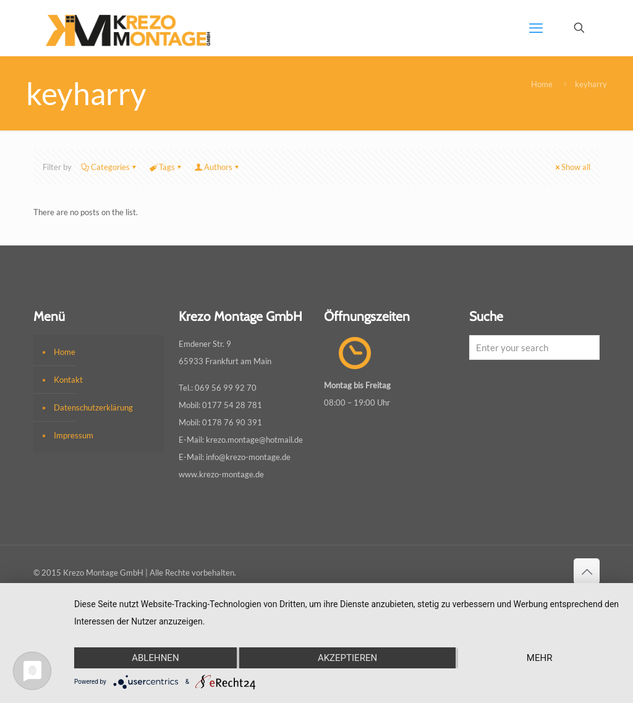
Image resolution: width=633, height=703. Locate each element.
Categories (109, 167)
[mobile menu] (535, 27)
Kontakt (68, 380)
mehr (540, 657)
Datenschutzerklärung (93, 407)
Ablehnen (155, 657)
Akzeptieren (347, 657)
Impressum (73, 435)
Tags (166, 167)
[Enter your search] (534, 347)
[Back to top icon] (587, 571)
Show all (571, 167)
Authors (217, 167)
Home (542, 84)
